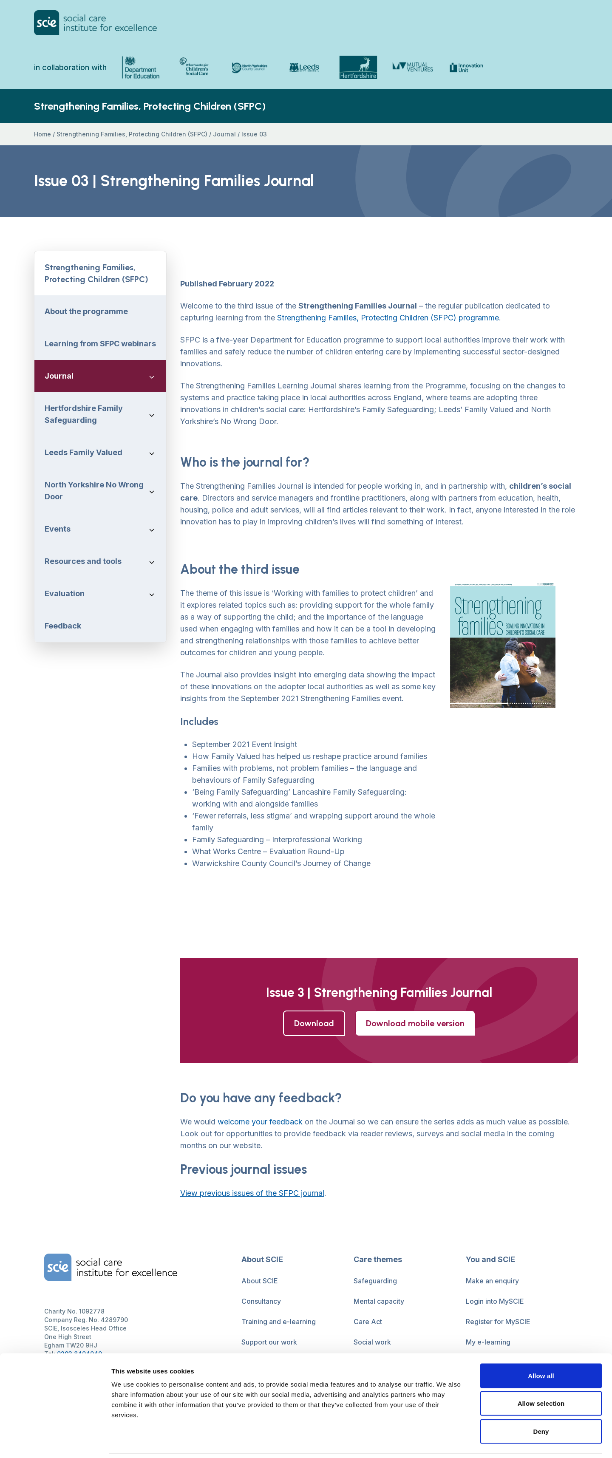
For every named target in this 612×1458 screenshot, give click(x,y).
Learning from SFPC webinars (100, 344)
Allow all (541, 1346)
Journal (224, 134)
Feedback (63, 626)
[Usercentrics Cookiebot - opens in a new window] (55, 1441)
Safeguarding (375, 1281)
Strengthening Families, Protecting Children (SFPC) (132, 134)
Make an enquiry (492, 1281)
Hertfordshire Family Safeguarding (84, 414)
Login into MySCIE (495, 1301)
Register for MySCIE (498, 1322)
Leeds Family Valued (83, 452)
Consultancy (261, 1301)
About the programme (86, 311)
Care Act (368, 1322)
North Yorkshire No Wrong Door (94, 491)
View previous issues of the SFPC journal (252, 1193)
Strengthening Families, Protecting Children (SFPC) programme (388, 318)
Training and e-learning (278, 1322)
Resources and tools (83, 561)
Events (58, 529)
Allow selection (541, 1374)
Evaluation (65, 593)
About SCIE (259, 1281)
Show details (446, 1441)
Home (42, 134)
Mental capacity (379, 1301)
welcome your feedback (260, 1122)
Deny (541, 1402)
